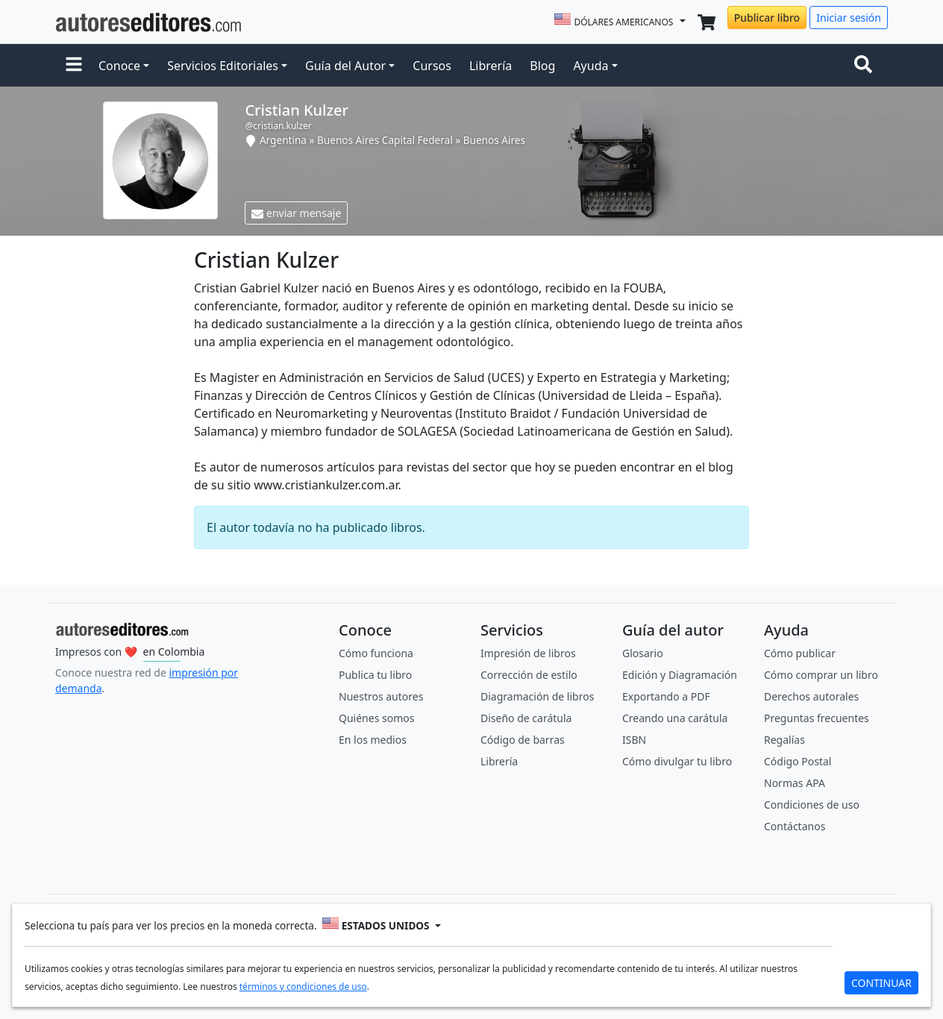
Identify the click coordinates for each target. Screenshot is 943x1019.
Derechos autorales (811, 696)
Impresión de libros (528, 653)
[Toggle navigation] (866, 65)
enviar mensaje (296, 213)
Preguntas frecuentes (816, 718)
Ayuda (590, 65)
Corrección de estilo (528, 675)
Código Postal (797, 761)
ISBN (634, 740)
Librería (490, 65)
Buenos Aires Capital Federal (385, 140)
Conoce (119, 65)
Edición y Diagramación (679, 675)
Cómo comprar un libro (821, 675)
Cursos (432, 65)
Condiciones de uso (811, 804)
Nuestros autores (381, 696)
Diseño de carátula (525, 718)
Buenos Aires (494, 140)
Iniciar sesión (848, 17)
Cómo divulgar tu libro (677, 761)
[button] (74, 65)
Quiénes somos (376, 718)
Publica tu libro (375, 675)
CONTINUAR (881, 982)
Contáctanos (794, 826)
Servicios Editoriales (222, 65)
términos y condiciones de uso (303, 985)
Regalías (784, 740)
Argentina (283, 140)
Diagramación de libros (537, 696)
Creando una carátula (674, 718)
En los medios (373, 740)
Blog (542, 65)
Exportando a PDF (666, 696)
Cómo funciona (376, 653)
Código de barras (522, 740)
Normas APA (794, 783)
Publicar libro (767, 17)
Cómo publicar (800, 653)
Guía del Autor (345, 65)
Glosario (642, 653)
